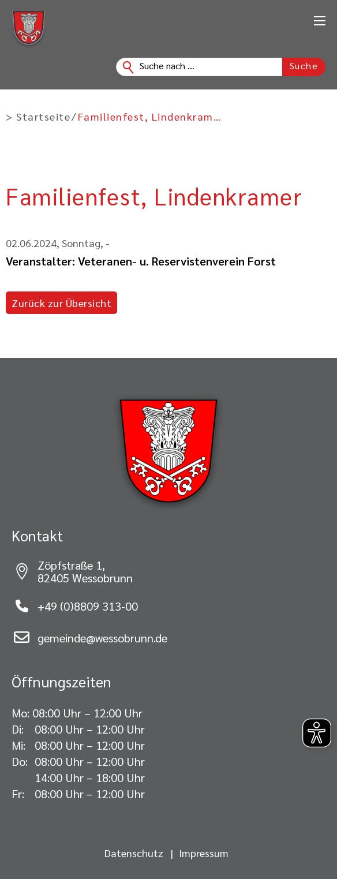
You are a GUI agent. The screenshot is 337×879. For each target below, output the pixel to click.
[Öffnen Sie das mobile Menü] (319, 20)
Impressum (204, 853)
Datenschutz (133, 853)
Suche (304, 65)
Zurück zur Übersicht (61, 302)
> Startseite (38, 116)
